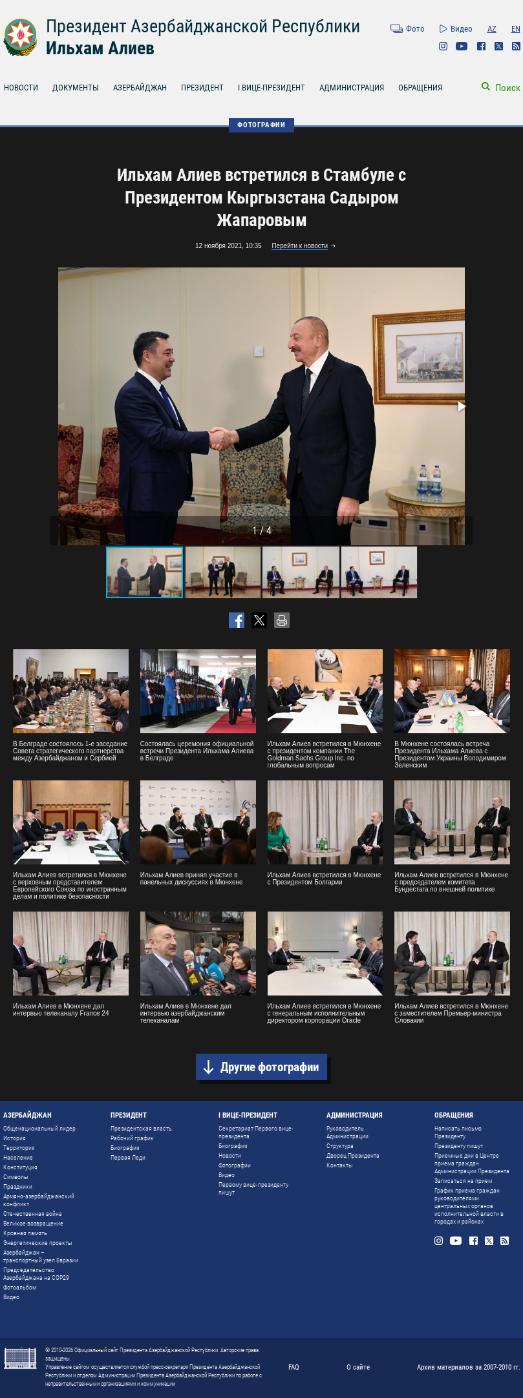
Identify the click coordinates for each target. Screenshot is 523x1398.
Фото (415, 29)
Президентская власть (141, 1128)
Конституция (20, 1167)
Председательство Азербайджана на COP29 (36, 1273)
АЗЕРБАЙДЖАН (140, 87)
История (14, 1138)
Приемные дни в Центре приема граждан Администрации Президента (471, 1163)
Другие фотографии (269, 1066)
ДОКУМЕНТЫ (75, 87)
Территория (19, 1147)
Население (18, 1157)
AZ (491, 29)
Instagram (443, 46)
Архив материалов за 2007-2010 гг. (468, 1367)
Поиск (507, 88)
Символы (15, 1176)
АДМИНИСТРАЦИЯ (351, 87)
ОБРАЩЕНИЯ (420, 87)
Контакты (339, 1165)
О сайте (358, 1367)
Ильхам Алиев (100, 48)
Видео (462, 29)
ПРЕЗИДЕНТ (202, 87)
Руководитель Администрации (347, 1132)
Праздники (17, 1186)
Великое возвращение (33, 1223)
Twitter (499, 46)
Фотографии (235, 1165)
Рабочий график (132, 1138)
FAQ (293, 1367)
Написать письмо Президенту (458, 1132)
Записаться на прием (463, 1180)
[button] (461, 406)
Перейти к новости (300, 245)
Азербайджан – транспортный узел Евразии (40, 1256)
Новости (230, 1155)
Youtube (462, 46)
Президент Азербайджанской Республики (203, 26)
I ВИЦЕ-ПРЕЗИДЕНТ (271, 87)
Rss (516, 46)
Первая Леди (128, 1157)
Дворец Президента (352, 1155)
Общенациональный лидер (39, 1128)
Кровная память (25, 1232)
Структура (340, 1145)
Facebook (481, 46)
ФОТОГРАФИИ (261, 125)
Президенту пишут (458, 1145)
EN (515, 29)
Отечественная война (32, 1213)
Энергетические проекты (37, 1242)
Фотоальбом (19, 1287)
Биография (125, 1147)
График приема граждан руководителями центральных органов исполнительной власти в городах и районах (469, 1206)
